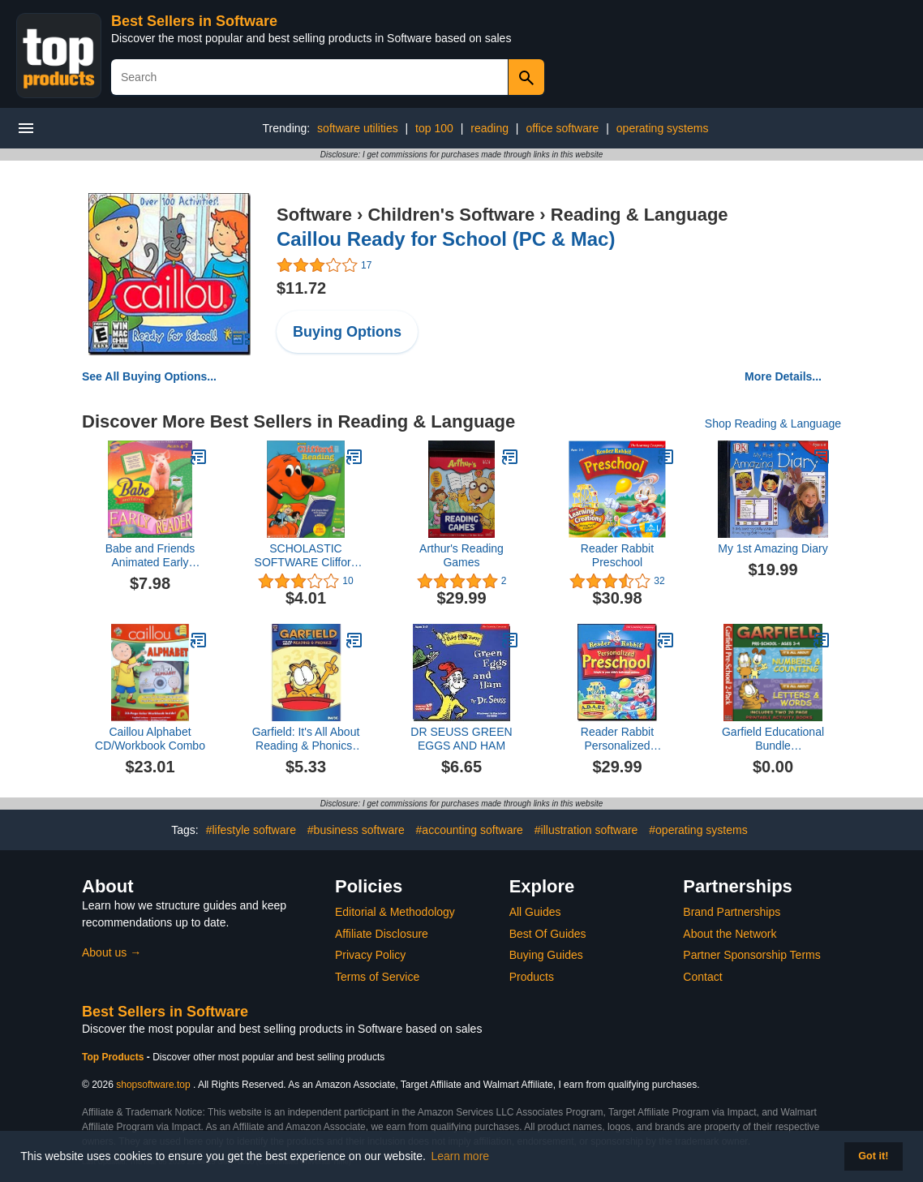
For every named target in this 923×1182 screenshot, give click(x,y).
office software (562, 128)
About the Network (729, 933)
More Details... (783, 376)
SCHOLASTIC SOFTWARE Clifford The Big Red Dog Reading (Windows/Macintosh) (305, 556)
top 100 (434, 128)
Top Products (114, 1057)
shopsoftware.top (153, 1084)
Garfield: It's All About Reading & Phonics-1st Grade (306, 739)
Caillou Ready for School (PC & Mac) (446, 239)
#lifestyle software (251, 829)
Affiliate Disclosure (381, 933)
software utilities (357, 128)
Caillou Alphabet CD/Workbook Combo (150, 738)
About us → (111, 952)
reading (489, 128)
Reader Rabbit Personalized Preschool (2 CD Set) (617, 739)
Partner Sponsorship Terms (751, 954)
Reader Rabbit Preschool (617, 555)
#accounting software (469, 829)
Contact (702, 976)
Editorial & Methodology (395, 911)
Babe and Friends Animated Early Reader (150, 556)
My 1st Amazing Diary (772, 548)
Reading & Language (639, 214)
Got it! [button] (873, 1156)
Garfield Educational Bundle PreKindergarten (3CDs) (773, 739)
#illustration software (586, 829)
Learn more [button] (460, 1156)
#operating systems (698, 829)
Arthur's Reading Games (461, 555)
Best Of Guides (547, 933)
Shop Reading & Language (773, 423)
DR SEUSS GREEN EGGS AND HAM (461, 738)
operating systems (662, 128)
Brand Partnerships (731, 911)
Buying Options (347, 332)
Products (531, 976)
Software (314, 214)
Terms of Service (377, 976)
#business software (356, 829)
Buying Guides (546, 954)
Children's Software (450, 214)
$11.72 (301, 288)
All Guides (535, 911)
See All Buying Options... (149, 376)
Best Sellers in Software (194, 21)
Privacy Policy (370, 954)
